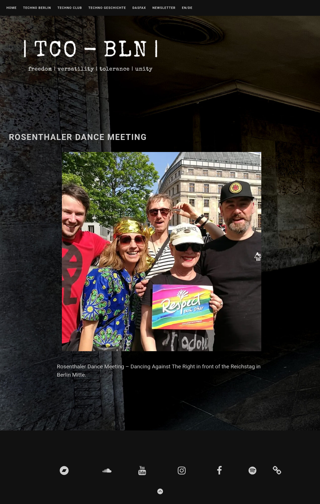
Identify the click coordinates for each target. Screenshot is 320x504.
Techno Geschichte (107, 8)
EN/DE (187, 8)
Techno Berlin (37, 8)
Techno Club (69, 8)
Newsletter (164, 8)
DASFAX (139, 8)
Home (11, 8)
